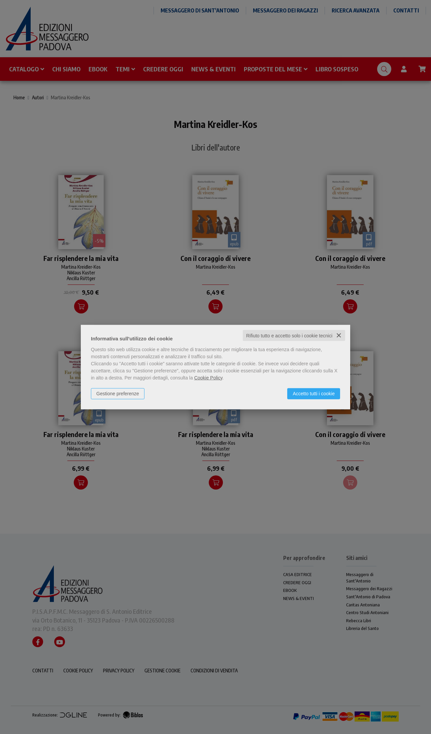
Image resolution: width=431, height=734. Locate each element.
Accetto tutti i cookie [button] (314, 393)
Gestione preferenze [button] (117, 393)
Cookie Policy (208, 377)
